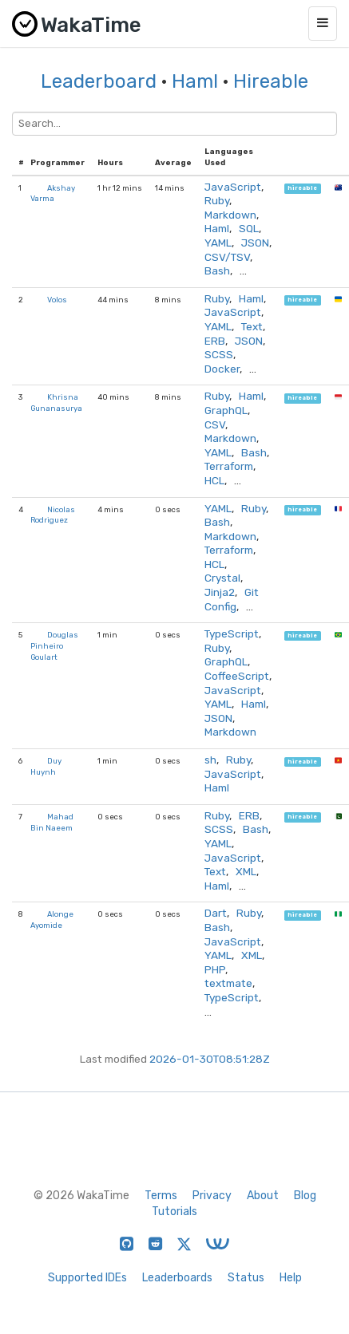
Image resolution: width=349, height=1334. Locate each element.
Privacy (212, 1195)
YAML (218, 242)
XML (246, 871)
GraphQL (226, 410)
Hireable (270, 81)
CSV (214, 424)
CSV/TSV (227, 257)
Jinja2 (219, 592)
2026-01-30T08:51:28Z (209, 1058)
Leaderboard (99, 81)
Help (291, 1278)
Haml (195, 81)
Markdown (230, 214)
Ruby (216, 200)
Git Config (231, 599)
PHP (214, 969)
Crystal (222, 577)
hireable (302, 188)
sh (210, 759)
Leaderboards (177, 1278)
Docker (222, 368)
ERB (214, 340)
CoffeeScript (236, 675)
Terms (161, 1195)
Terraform (228, 466)
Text (252, 326)
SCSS (218, 354)
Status (246, 1278)
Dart (215, 912)
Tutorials (174, 1211)
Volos (57, 299)
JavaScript (232, 186)
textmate (228, 983)
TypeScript (231, 633)
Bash (217, 270)
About (263, 1195)
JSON (255, 242)
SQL (249, 228)
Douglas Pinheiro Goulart (54, 645)
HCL (214, 480)
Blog (305, 1195)
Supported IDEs (87, 1278)
